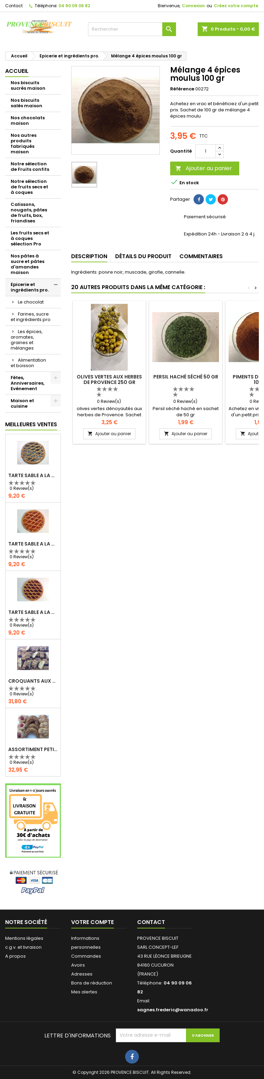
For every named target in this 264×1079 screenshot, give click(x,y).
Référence (182, 89)
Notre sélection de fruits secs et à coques (29, 187)
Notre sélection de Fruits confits (30, 167)
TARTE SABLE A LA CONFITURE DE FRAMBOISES (33, 612)
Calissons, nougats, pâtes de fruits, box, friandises (29, 212)
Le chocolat (31, 302)
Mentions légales (24, 938)
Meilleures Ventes (31, 424)
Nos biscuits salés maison (26, 103)
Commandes (86, 956)
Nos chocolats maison (28, 120)
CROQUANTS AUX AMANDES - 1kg (33, 681)
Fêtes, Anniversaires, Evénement (27, 383)
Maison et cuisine (22, 403)
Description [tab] (89, 256)
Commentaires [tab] (201, 256)
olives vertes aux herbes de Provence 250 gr (109, 379)
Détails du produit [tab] (143, 256)
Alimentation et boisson (28, 363)
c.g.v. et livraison (23, 947)
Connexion (193, 6)
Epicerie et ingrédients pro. (30, 287)
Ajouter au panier (203, 168)
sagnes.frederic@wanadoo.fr (172, 1009)
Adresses (81, 974)
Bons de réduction (91, 983)
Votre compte (92, 922)
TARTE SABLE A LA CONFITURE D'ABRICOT (33, 544)
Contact (14, 6)
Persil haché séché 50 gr (185, 376)
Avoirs (78, 965)
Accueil (17, 71)
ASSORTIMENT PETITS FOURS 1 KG (33, 749)
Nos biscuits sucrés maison (28, 85)
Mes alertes (84, 992)
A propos (15, 956)
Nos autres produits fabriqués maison (23, 143)
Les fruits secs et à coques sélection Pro (30, 238)
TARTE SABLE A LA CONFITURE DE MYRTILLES (33, 475)
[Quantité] (205, 151)
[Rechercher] (132, 29)
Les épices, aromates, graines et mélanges (27, 339)
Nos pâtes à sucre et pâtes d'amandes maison (27, 264)
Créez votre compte (236, 6)
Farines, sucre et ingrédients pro (31, 317)
